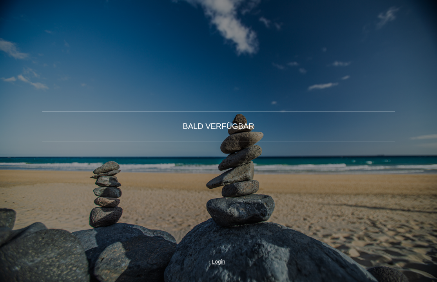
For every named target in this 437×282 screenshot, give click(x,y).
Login (218, 261)
